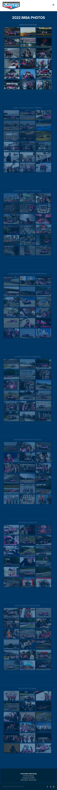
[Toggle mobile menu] (53, 5)
